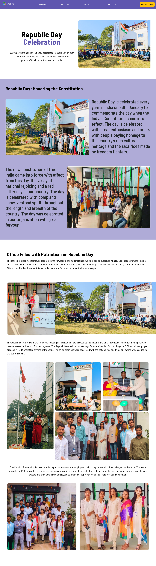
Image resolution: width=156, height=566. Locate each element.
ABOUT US (87, 4)
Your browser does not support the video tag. (8, 3)
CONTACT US (111, 4)
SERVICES (42, 4)
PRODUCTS (65, 4)
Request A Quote (147, 4)
